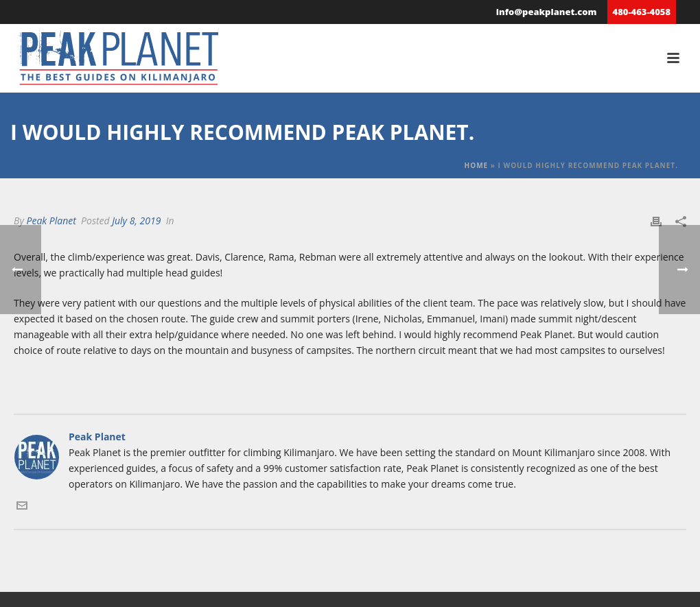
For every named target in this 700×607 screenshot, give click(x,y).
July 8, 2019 (136, 220)
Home (477, 165)
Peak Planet (50, 220)
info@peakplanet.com (546, 11)
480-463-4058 (641, 11)
